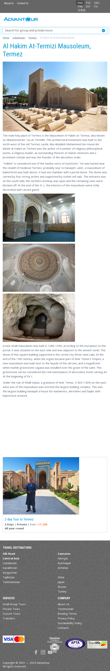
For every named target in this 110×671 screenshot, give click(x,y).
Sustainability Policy (70, 623)
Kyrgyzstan (10, 572)
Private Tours (11, 609)
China (61, 577)
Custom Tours (12, 613)
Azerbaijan (64, 563)
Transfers (9, 618)
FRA (80, 6)
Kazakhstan (10, 568)
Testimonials (66, 609)
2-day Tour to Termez (19, 519)
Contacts (63, 628)
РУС (88, 3)
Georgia (63, 558)
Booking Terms (67, 613)
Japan (61, 582)
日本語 (81, 10)
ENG (80, 3)
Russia (62, 586)
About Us (9, 3)
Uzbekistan (10, 563)
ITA (96, 6)
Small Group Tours (14, 604)
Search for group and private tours (29, 30)
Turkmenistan (11, 582)
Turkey (62, 591)
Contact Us (22, 3)
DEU (96, 3)
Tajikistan (9, 577)
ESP (88, 6)
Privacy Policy (66, 618)
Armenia (63, 568)
